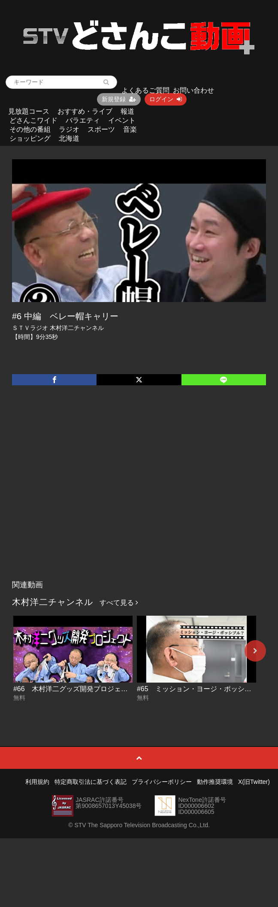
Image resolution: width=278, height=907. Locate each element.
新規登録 (119, 99)
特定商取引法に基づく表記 (90, 781)
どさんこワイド (33, 120)
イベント (122, 120)
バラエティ (83, 120)
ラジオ (69, 129)
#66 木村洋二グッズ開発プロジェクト (74, 688)
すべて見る (119, 602)
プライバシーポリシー (162, 781)
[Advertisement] (82, 491)
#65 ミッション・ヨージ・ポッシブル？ (201, 688)
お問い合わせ (193, 90)
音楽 (130, 129)
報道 (127, 111)
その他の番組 (30, 129)
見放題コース (28, 111)
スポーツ (101, 129)
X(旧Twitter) (254, 781)
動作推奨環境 (215, 781)
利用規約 (37, 781)
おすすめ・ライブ (84, 111)
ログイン (165, 99)
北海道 (69, 138)
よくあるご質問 (145, 90)
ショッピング (30, 138)
